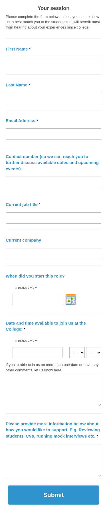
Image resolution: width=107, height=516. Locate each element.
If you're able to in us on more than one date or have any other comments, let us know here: (52, 367)
